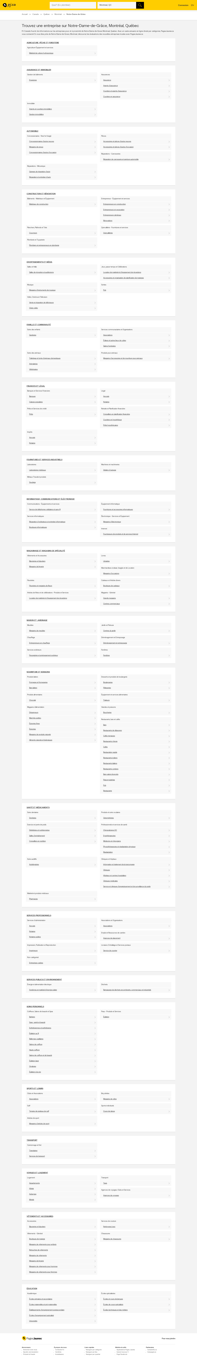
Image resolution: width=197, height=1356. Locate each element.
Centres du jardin (109, 631)
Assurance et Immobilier (39, 70)
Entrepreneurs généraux (112, 215)
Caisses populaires (36, 402)
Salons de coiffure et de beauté (40, 1055)
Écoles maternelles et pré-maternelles (43, 1305)
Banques (32, 396)
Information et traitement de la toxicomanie (119, 864)
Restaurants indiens (110, 758)
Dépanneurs (33, 712)
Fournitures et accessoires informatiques (118, 509)
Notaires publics (35, 937)
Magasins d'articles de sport (39, 1124)
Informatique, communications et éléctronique (51, 499)
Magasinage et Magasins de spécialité (46, 551)
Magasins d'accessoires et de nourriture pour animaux (123, 358)
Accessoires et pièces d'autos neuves (117, 141)
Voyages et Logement (37, 1173)
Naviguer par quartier (93, 1354)
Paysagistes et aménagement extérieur (43, 655)
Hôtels (31, 1189)
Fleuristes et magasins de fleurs (40, 586)
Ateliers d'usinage (109, 470)
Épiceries (32, 729)
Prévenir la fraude (29, 1354)
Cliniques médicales (110, 881)
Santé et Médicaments (38, 808)
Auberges (32, 1194)
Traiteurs (106, 700)
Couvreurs (33, 233)
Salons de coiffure (35, 1044)
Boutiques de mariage (37, 1239)
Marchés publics (35, 718)
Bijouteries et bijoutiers (37, 561)
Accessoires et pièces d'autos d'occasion (118, 147)
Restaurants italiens (110, 763)
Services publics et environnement (44, 980)
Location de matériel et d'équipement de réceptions (122, 272)
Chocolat (32, 700)
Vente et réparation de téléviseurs (41, 303)
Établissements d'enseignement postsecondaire (46, 1310)
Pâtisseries (107, 688)
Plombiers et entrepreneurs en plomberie (44, 245)
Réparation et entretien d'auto (40, 177)
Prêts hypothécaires (110, 425)
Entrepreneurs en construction (114, 204)
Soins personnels (35, 1007)
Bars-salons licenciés (110, 774)
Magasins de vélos (110, 1099)
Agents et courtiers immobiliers (40, 109)
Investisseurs (59, 1354)
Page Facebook (122, 1354)
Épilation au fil (34, 1033)
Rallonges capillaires (36, 1039)
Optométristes (108, 818)
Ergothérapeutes (109, 836)
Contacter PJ (59, 1350)
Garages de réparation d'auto (39, 172)
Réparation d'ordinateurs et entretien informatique (47, 522)
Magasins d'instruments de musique (42, 290)
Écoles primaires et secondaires (40, 1299)
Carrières (58, 1352)
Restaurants (107, 791)
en (192, 5)
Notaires (106, 402)
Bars (104, 725)
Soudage (32, 482)
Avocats (106, 396)
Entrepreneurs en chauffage (39, 643)
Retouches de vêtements (38, 1250)
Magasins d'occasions (111, 573)
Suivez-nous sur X (123, 1352)
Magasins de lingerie (36, 567)
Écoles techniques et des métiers (115, 1310)
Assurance (107, 80)
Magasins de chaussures (112, 1239)
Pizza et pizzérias (109, 780)
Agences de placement (111, 938)
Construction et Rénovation (41, 194)
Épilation (106, 1017)
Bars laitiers (33, 688)
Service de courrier (110, 951)
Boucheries (107, 712)
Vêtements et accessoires (40, 1216)
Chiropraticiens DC (110, 830)
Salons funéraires (109, 346)
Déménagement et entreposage (115, 643)
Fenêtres (106, 655)
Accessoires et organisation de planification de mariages (123, 278)
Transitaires (33, 1151)
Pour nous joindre (168, 1339)
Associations (107, 335)
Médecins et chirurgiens (112, 841)
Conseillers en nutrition (37, 841)
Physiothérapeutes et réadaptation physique (119, 847)
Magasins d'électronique (112, 522)
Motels (31, 1200)
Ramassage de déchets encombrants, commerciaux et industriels (127, 990)
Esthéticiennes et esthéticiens (40, 1028)
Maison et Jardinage (37, 620)
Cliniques (106, 870)
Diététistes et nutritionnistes (39, 830)
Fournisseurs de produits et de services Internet (120, 534)
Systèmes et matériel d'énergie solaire (43, 990)
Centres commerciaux (111, 604)
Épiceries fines (34, 724)
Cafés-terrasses (109, 736)
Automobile (32, 131)
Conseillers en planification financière (116, 414)
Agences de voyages (111, 1195)
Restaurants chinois (110, 741)
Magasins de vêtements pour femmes (43, 1272)
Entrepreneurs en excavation (113, 210)
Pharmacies (33, 899)
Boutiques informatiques (38, 527)
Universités (33, 1321)
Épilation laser (34, 1061)
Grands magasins (109, 598)
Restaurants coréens (110, 769)
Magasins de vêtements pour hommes (43, 1266)
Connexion (183, 5)
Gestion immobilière (36, 114)
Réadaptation (108, 852)
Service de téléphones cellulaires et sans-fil (44, 509)
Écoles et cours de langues (113, 1299)
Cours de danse (109, 1111)
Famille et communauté (39, 325)
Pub (104, 290)
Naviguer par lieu (91, 1352)
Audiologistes (34, 864)
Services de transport (37, 1156)
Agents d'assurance (110, 86)
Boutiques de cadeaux (111, 586)
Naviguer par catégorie (94, 1350)
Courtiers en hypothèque (112, 420)
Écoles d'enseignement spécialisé (41, 1315)
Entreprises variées (36, 963)
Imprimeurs (33, 951)
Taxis (105, 1183)
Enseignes (33, 80)
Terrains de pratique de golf (39, 1111)
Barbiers (32, 1017)
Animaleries (33, 364)
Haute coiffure (34, 1050)
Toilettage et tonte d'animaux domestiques (44, 358)
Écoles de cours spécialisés (113, 1305)
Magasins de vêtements (38, 1256)
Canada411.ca (152, 1350)
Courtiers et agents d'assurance (115, 91)
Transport (32, 1140)
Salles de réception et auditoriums (41, 272)
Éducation (32, 1289)
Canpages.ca (151, 1352)
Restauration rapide (110, 752)
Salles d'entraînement (37, 836)
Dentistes (32, 818)
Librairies (106, 561)
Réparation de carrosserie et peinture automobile (121, 159)
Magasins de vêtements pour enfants (42, 1244)
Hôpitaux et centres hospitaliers (114, 876)
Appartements (34, 1183)
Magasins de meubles (37, 631)
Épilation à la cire (35, 1072)
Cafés (105, 747)
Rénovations (107, 221)
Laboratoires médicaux (37, 470)
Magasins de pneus (36, 147)
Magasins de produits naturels (40, 735)
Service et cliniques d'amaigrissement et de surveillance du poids (127, 886)
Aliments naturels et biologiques (40, 740)
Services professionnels (39, 916)
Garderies (32, 335)
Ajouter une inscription (30, 1352)
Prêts (31, 414)
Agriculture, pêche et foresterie (43, 43)
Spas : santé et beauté (37, 1022)
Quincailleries (108, 233)
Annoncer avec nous (30, 1350)
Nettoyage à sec (109, 1227)
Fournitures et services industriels (44, 460)
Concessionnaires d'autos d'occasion (42, 152)
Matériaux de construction (38, 204)
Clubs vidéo (33, 308)
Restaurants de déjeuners (112, 730)
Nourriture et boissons (38, 672)
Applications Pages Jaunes (126, 1350)
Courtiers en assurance (111, 97)
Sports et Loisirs (35, 1089)
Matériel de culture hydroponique (41, 53)
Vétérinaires (33, 369)
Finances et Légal (36, 386)
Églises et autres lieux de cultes (114, 340)
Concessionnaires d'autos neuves (41, 141)
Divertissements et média (39, 262)
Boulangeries (108, 682)
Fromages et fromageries (38, 682)
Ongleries (32, 1066)
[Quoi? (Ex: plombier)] (73, 5)
